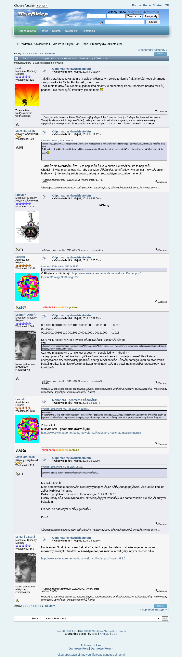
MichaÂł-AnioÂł (25, 314)
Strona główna (27, 30)
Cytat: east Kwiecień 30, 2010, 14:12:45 (59, 266)
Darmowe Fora (78, 648)
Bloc (95, 633)
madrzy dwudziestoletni (107, 44)
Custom (158, 5)
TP (167, 5)
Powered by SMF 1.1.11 (67, 631)
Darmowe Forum (102, 648)
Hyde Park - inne (78, 44)
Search (56, 30)
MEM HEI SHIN (25, 130)
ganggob (108, 654)
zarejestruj (152, 12)
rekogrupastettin (67, 654)
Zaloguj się (134, 12)
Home (147, 5)
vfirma (81, 654)
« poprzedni (145, 49)
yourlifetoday (94, 654)
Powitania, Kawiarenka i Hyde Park (42, 44)
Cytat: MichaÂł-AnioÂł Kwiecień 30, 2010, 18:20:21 (65, 409)
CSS (114, 633)
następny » (161, 49)
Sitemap (122, 631)
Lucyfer (20, 195)
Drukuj (160, 54)
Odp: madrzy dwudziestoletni (72, 68)
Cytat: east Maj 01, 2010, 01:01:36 (57, 141)
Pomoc (44, 30)
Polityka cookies (91, 645)
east (18, 68)
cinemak (120, 654)
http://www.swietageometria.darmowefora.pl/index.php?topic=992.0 (83, 558)
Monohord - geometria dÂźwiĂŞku (75, 400)
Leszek (20, 256)
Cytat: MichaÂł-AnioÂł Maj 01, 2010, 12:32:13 (62, 467)
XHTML (104, 633)
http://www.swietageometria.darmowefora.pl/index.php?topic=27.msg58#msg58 (91, 432)
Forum (136, 5)
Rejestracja (88, 30)
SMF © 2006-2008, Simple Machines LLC (98, 631)
